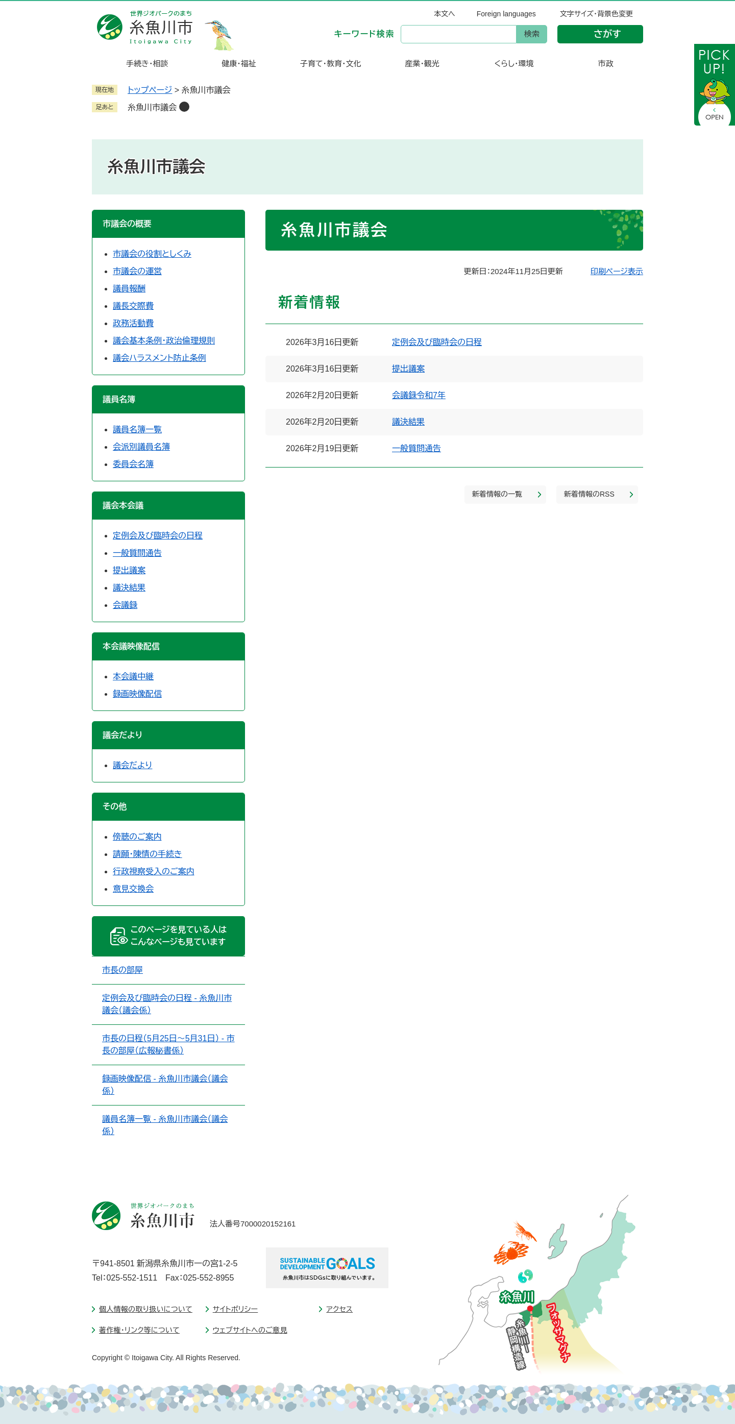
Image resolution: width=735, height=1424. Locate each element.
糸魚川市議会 (152, 107)
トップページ (150, 90)
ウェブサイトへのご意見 (250, 1330)
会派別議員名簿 (141, 447)
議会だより (132, 765)
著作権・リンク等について (139, 1330)
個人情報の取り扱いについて (145, 1309)
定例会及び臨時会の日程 (437, 342)
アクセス (339, 1309)
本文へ (444, 14)
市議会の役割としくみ (152, 254)
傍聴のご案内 (137, 836)
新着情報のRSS (589, 494)
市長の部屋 (122, 970)
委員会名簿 (133, 464)
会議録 (125, 605)
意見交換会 (133, 889)
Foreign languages (506, 14)
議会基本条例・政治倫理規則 (164, 340)
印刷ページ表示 (617, 271)
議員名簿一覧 (137, 429)
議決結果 (408, 422)
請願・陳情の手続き (147, 854)
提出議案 (408, 368)
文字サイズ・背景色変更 (596, 14)
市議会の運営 (137, 271)
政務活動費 (133, 323)
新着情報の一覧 (497, 494)
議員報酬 (129, 288)
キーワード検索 (364, 34)
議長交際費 (133, 306)
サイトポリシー (235, 1309)
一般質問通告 (416, 448)
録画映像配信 (137, 694)
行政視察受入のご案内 (153, 871)
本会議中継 (133, 676)
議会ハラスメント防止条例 (159, 358)
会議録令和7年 (419, 395)
